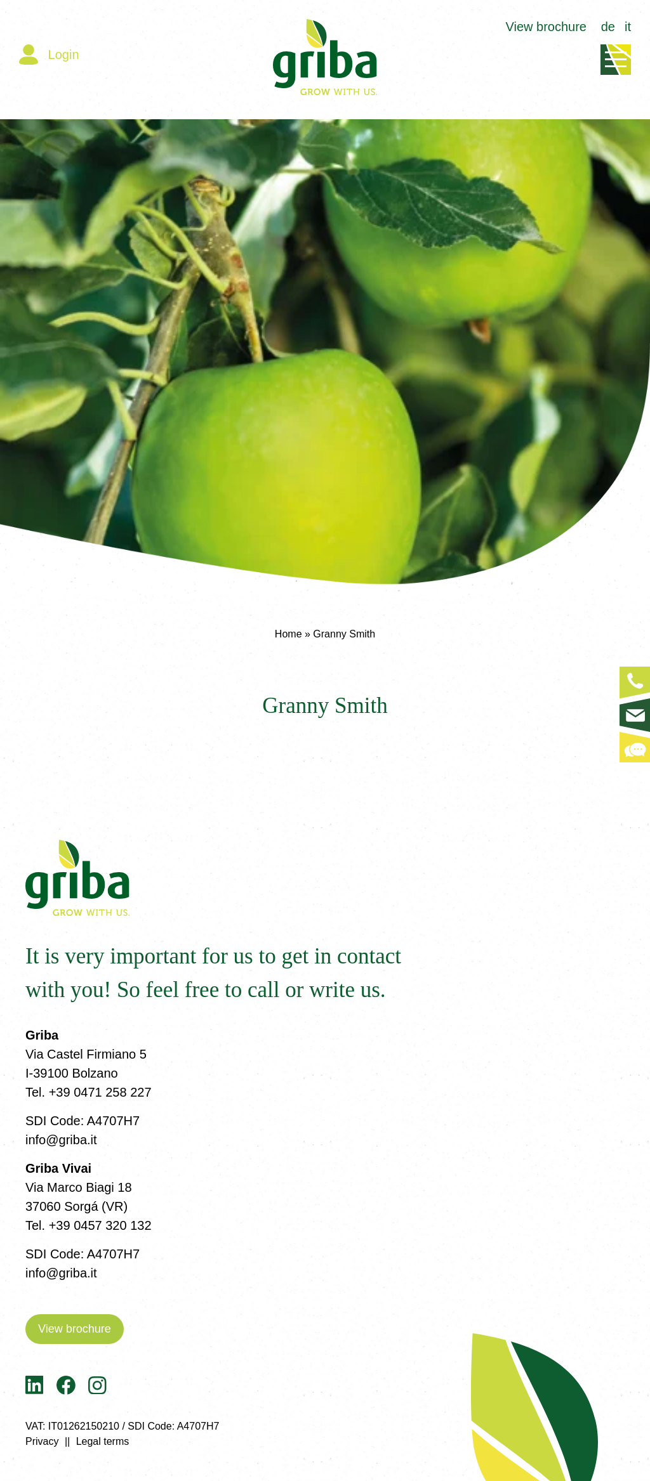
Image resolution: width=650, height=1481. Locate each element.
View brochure (546, 27)
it (628, 26)
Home (288, 634)
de (608, 26)
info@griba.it (61, 1140)
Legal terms (102, 1441)
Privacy (41, 1441)
